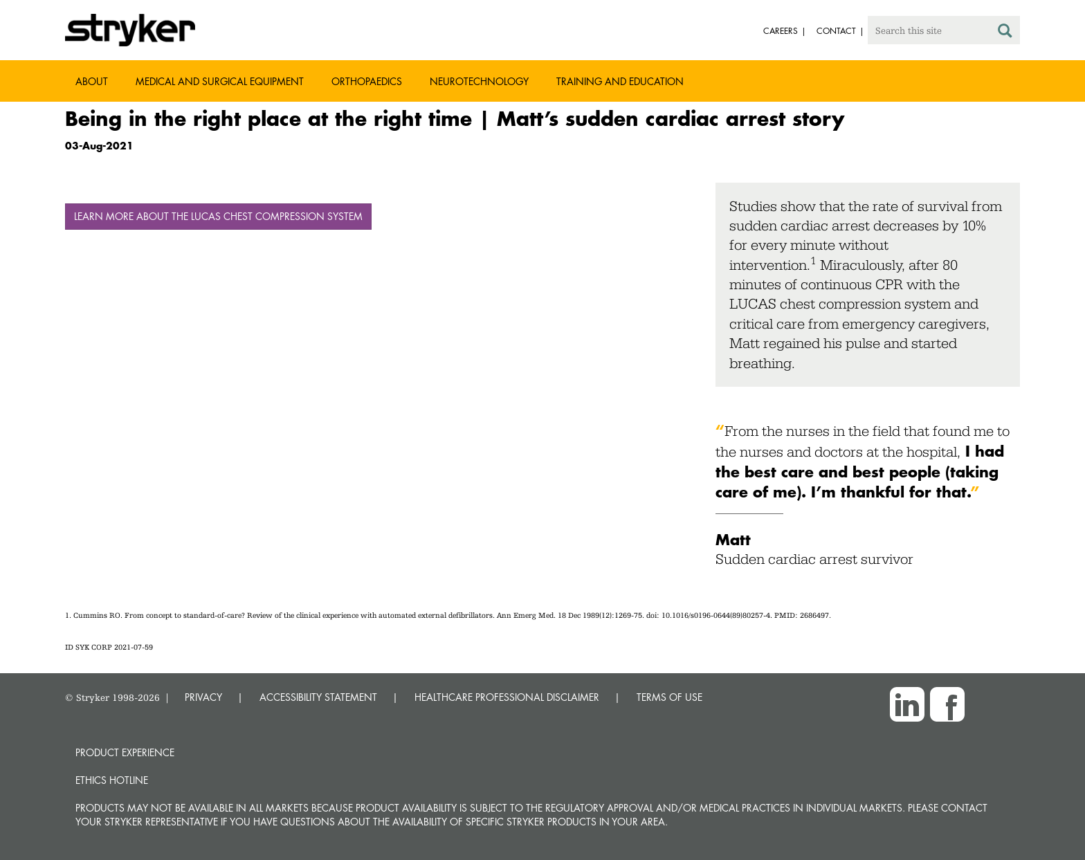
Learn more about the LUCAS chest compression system (218, 216)
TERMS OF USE (669, 697)
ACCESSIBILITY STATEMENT (318, 697)
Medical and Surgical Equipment (220, 81)
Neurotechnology (479, 81)
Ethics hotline (111, 780)
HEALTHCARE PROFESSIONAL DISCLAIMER (506, 697)
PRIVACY (203, 697)
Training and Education (620, 81)
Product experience (124, 752)
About (91, 81)
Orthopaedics (366, 81)
